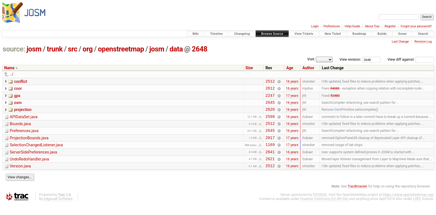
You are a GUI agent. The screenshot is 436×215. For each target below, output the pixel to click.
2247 (270, 97)
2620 (270, 113)
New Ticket (333, 34)
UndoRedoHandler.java (29, 168)
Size (249, 68)
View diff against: (411, 59)
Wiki (195, 34)
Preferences (331, 26)
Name (9, 68)
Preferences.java (24, 136)
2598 (270, 121)
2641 (270, 161)
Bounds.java (20, 129)
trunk (55, 49)
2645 (270, 105)
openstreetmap (121, 49)
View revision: (350, 59)
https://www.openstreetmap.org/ (408, 205)
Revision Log (423, 41)
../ (11, 74)
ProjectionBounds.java (29, 144)
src (72, 49)
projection (22, 113)
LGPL (417, 209)
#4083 (335, 90)
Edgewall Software (58, 209)
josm (33, 49)
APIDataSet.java (24, 121)
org (88, 49)
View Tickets (303, 34)
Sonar (402, 34)
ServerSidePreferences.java (33, 160)
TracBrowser (357, 197)
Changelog (242, 34)
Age (289, 68)
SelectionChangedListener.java (36, 152)
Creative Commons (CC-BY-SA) (324, 209)
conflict (20, 81)
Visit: (311, 59)
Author (308, 68)
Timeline (216, 34)
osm (17, 105)
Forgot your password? (416, 26)
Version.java (20, 176)
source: (14, 49)
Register (390, 26)
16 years (292, 82)
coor (18, 89)
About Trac (372, 26)
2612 (270, 89)
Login (315, 26)
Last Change (400, 41)
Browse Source (272, 34)
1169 (270, 152)
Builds (382, 34)
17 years (292, 98)
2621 (270, 168)
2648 (199, 49)
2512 (270, 82)
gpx (17, 97)
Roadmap (359, 34)
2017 (270, 145)
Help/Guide (352, 26)
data (176, 49)
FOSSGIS (320, 205)
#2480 (335, 98)
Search (423, 34)
